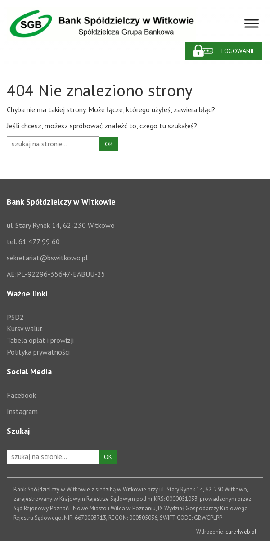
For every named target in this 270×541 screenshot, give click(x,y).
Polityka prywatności (38, 351)
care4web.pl (240, 532)
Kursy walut (25, 328)
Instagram (22, 411)
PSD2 (15, 317)
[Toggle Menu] (251, 23)
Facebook (21, 395)
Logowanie (238, 51)
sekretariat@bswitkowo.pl (47, 257)
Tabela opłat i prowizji (40, 340)
